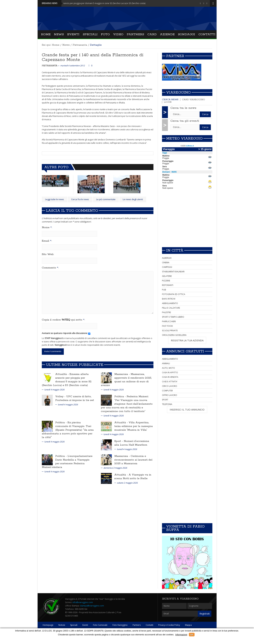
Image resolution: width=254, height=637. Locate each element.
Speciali (90, 34)
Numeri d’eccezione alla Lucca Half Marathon (131, 443)
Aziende (167, 34)
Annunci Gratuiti (185, 351)
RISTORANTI (167, 285)
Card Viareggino (193, 99)
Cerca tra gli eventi (184, 121)
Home (46, 34)
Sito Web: (48, 254)
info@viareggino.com (83, 602)
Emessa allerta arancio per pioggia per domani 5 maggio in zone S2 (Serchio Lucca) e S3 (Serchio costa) (66, 379)
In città (174, 250)
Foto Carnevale (100, 625)
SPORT (165, 399)
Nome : (47, 227)
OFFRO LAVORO (169, 395)
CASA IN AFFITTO (170, 372)
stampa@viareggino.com (92, 605)
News (59, 34)
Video (118, 34)
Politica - (120, 396)
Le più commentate (106, 199)
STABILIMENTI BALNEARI (173, 271)
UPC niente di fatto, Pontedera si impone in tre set (74, 398)
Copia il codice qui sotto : (63, 320)
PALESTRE (166, 312)
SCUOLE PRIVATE (170, 330)
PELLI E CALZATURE (171, 307)
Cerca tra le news (183, 108)
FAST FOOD (167, 326)
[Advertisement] (187, 221)
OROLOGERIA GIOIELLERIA (174, 335)
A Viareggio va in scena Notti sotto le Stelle (132, 476)
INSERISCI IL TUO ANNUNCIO (187, 409)
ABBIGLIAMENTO (170, 303)
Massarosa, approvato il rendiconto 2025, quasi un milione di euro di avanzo (126, 379)
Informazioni (181, 634)
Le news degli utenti (133, 199)
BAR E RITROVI (168, 298)
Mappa (188, 625)
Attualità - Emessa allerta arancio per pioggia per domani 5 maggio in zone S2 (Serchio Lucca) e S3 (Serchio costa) (101, 3)
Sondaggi (186, 34)
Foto (105, 34)
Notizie (61, 625)
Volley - (60, 396)
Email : (47, 241)
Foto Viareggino (120, 625)
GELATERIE (167, 276)
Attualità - (62, 374)
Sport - (119, 441)
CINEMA (165, 262)
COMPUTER (167, 390)
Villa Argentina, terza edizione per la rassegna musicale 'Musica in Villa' (133, 426)
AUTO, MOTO (168, 368)
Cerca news (170, 99)
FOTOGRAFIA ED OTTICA (173, 294)
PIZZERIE (166, 280)
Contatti (206, 34)
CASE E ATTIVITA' (170, 381)
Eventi (73, 34)
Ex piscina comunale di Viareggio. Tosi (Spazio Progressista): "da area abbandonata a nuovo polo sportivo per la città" (68, 430)
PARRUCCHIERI (169, 321)
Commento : (50, 267)
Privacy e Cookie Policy (169, 625)
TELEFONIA (167, 404)
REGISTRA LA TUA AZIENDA (187, 340)
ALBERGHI (166, 258)
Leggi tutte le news (54, 199)
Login (168, 102)
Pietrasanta (80, 45)
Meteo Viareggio (184, 138)
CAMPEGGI (167, 267)
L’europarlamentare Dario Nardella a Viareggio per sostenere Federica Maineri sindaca (67, 461)
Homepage (48, 625)
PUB (164, 289)
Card (152, 34)
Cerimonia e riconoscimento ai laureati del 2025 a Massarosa (133, 459)
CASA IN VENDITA (170, 377)
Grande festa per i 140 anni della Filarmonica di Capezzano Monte (92, 57)
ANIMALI (166, 363)
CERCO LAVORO (169, 386)
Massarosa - (122, 374)
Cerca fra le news (80, 199)
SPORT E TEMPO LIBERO (173, 316)
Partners (135, 34)
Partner (175, 56)
